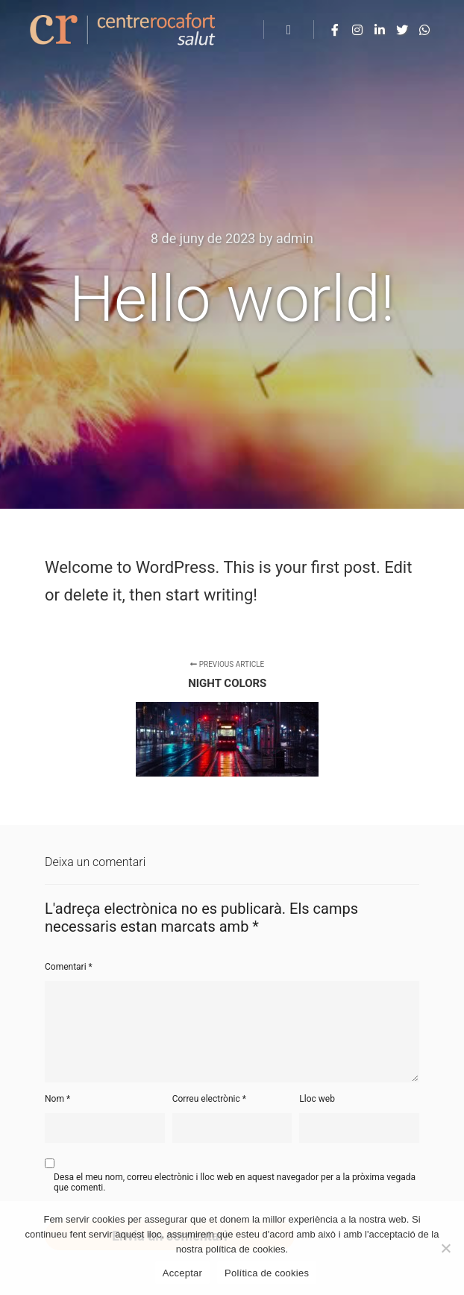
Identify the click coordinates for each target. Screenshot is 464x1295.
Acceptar (182, 1273)
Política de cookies (267, 1273)
